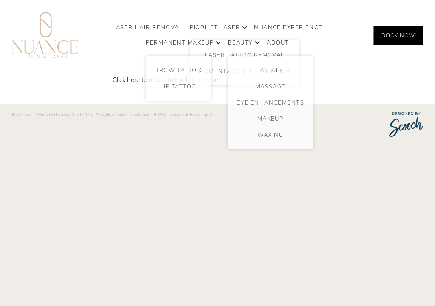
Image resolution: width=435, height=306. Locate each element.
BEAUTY (244, 42)
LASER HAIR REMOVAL (147, 27)
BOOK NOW (398, 35)
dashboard (141, 114)
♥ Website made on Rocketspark (183, 114)
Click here (126, 79)
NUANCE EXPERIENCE (288, 27)
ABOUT (278, 42)
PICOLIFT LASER (218, 27)
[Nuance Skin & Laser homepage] (53, 35)
